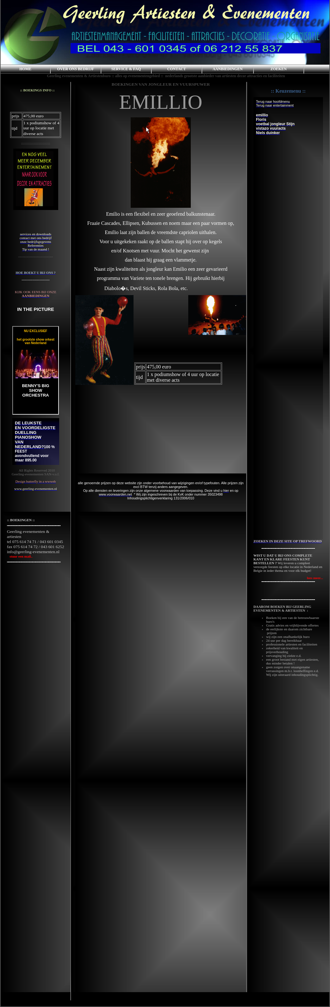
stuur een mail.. (20, 556)
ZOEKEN (279, 69)
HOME (25, 69)
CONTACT (176, 69)
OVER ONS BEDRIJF (75, 69)
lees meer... (315, 578)
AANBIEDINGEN (228, 69)
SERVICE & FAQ (126, 69)
